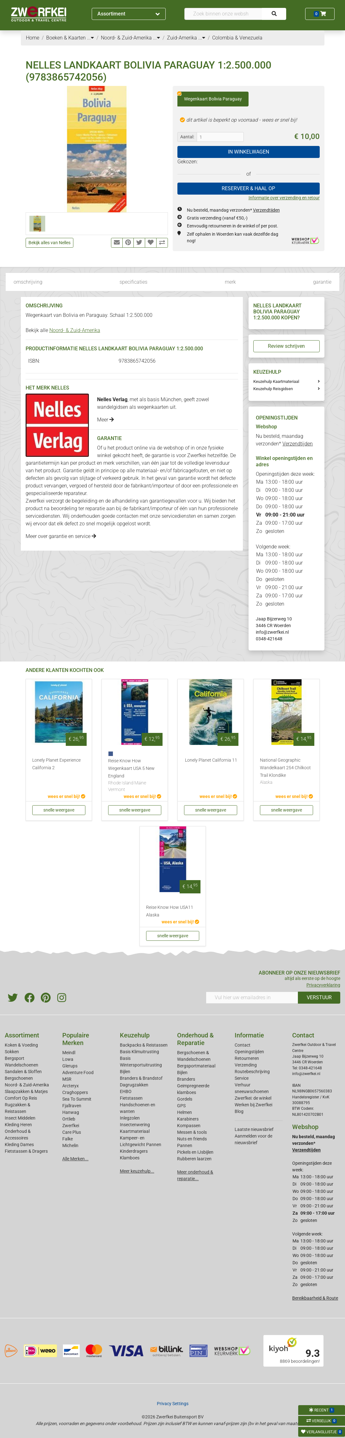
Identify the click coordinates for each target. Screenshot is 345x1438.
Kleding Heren (18, 1124)
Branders (186, 1079)
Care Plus (71, 1132)
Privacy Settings (172, 1403)
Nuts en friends (192, 1138)
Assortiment (128, 13)
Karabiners (188, 1118)
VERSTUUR (319, 997)
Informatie (249, 1035)
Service (242, 1078)
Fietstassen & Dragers (26, 1151)
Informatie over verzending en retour (284, 197)
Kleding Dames (19, 1144)
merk (230, 282)
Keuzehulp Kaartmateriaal (276, 381)
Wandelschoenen (21, 1064)
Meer (105, 420)
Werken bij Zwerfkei (253, 1104)
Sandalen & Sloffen (23, 1071)
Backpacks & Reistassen (144, 1045)
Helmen (184, 1112)
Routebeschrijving (252, 1071)
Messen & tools (192, 1132)
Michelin (70, 1145)
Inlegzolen (130, 1118)
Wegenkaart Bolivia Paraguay (209, 96)
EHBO (126, 1091)
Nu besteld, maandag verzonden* (233, 210)
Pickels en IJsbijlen (195, 1152)
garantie (322, 282)
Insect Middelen (20, 1118)
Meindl (68, 1052)
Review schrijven (286, 346)
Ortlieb (68, 1118)
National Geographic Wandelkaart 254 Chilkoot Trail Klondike (286, 772)
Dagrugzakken (134, 1084)
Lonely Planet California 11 (211, 760)
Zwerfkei (70, 1125)
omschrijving (28, 282)
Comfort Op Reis (21, 1098)
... (90, 38)
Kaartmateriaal (135, 1131)
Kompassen (188, 1125)
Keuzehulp (135, 1035)
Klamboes (129, 1157)
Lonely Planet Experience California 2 (56, 764)
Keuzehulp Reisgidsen (273, 388)
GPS (181, 1105)
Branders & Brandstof (141, 1078)
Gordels (184, 1099)
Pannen (184, 1145)
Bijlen (125, 1071)
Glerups (69, 1065)
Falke (67, 1138)
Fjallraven (71, 1105)
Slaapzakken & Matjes (26, 1091)
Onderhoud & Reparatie (195, 1039)
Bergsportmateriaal (196, 1065)
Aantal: (187, 136)
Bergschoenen (19, 1078)
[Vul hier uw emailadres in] (252, 998)
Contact (242, 1045)
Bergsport (14, 1058)
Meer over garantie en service (61, 536)
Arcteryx (70, 1085)
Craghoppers (75, 1092)
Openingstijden (249, 1051)
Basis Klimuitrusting (139, 1051)
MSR (66, 1079)
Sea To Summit (76, 1099)
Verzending (246, 1064)
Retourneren (247, 1058)
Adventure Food (78, 1072)
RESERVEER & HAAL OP (248, 188)
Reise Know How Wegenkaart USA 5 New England (134, 775)
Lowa (67, 1059)
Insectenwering (135, 1124)
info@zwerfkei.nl (272, 632)
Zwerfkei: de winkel (253, 1098)
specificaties (133, 282)
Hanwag (70, 1112)
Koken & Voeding (21, 1045)
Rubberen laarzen (194, 1158)
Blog (239, 1111)
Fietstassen (131, 1098)
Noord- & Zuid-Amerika (74, 330)
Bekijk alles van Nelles (49, 242)
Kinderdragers (134, 1151)
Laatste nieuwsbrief (254, 1129)
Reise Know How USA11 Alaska (169, 911)
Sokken (12, 1051)
